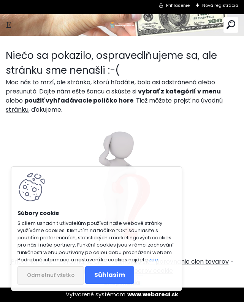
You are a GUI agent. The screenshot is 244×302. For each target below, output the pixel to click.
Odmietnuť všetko (50, 275)
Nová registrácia (220, 5)
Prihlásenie (178, 5)
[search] (231, 25)
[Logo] (122, 25)
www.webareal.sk (152, 294)
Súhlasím (109, 274)
